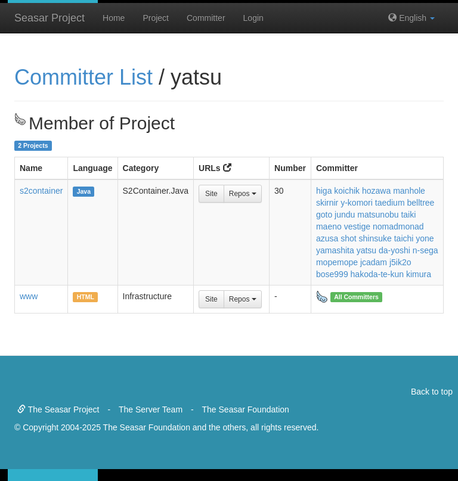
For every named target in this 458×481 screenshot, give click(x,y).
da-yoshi (394, 250)
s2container (41, 190)
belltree (420, 202)
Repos (242, 194)
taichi (404, 238)
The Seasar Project (58, 409)
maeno (329, 226)
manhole (409, 190)
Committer (206, 18)
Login (253, 18)
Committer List (83, 77)
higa (324, 190)
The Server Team (150, 409)
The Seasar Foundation (245, 409)
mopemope (337, 262)
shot (348, 238)
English (411, 18)
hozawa (376, 190)
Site (211, 194)
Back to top (432, 391)
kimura (418, 274)
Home (114, 18)
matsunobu (377, 214)
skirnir (327, 202)
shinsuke (375, 238)
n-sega (425, 250)
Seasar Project (49, 18)
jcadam (373, 262)
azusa (327, 238)
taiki (408, 214)
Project (156, 18)
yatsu (366, 250)
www (29, 296)
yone (425, 238)
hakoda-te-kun (377, 274)
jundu (345, 214)
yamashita (335, 250)
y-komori (357, 202)
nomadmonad (398, 226)
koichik (347, 190)
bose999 (332, 274)
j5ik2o (400, 262)
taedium (390, 202)
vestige (357, 226)
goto (324, 214)
